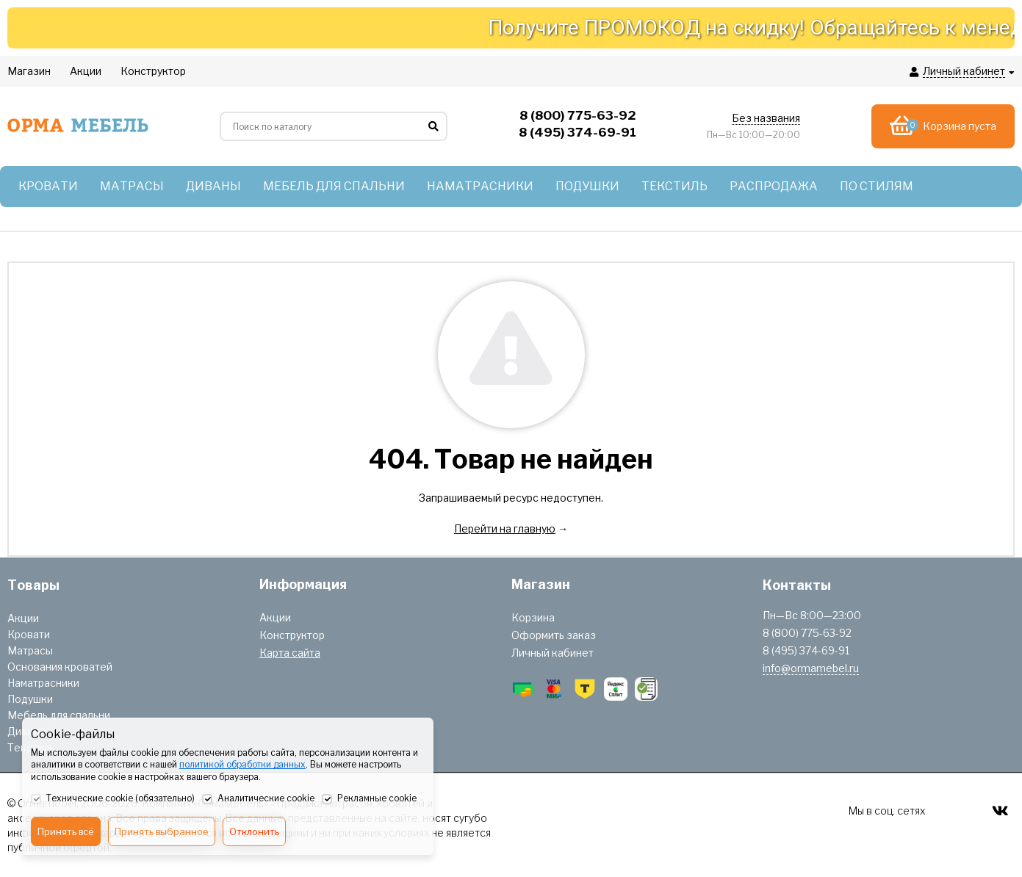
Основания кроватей (59, 666)
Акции (23, 618)
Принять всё (65, 831)
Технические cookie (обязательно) (113, 799)
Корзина (533, 617)
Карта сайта (289, 652)
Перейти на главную (504, 528)
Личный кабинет (552, 652)
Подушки (30, 699)
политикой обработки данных (242, 764)
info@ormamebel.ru (811, 668)
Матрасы (30, 650)
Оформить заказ (553, 635)
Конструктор (292, 635)
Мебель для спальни (58, 715)
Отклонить (254, 831)
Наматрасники (43, 682)
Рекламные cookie (369, 799)
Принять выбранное (162, 831)
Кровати (28, 634)
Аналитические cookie (258, 799)
